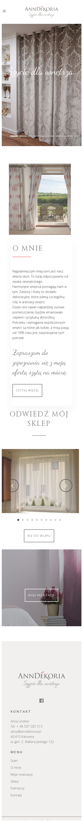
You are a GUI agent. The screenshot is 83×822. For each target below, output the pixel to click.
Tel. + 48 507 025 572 (26, 726)
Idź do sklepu (25, 536)
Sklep (15, 781)
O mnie (16, 767)
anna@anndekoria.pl (26, 731)
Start (14, 760)
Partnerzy (18, 788)
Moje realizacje (41, 595)
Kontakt (16, 795)
